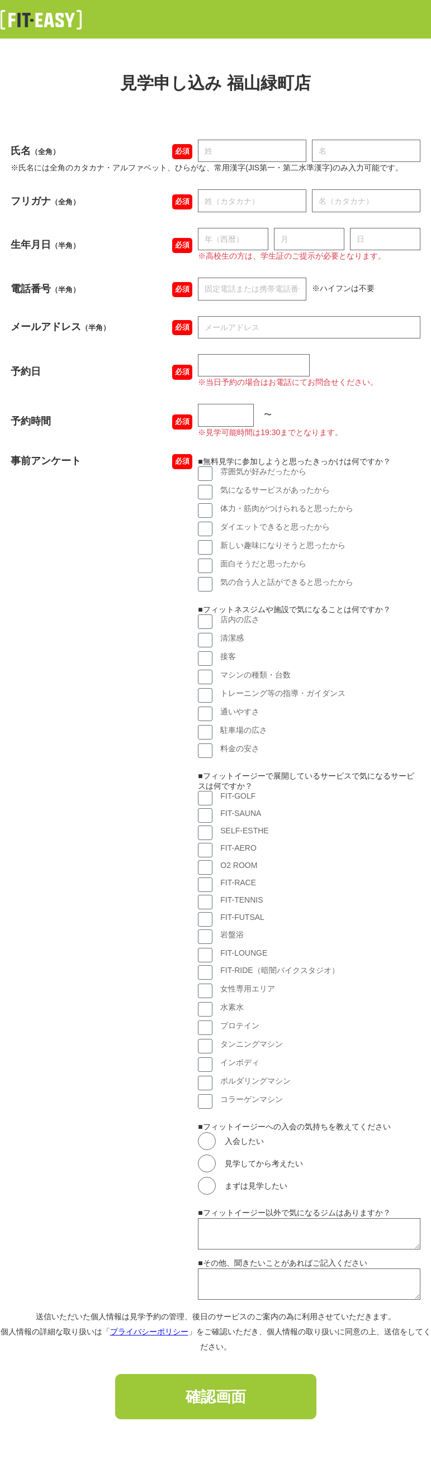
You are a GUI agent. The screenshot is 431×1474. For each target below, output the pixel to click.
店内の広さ (239, 619)
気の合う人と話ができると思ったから (286, 582)
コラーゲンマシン (251, 1099)
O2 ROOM (238, 865)
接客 (228, 656)
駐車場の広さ (243, 730)
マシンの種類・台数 (255, 674)
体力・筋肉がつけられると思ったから (286, 508)
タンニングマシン (251, 1043)
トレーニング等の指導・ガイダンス (282, 693)
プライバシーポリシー (149, 1331)
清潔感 (232, 637)
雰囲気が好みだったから (263, 471)
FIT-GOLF (237, 795)
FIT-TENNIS (241, 899)
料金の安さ (239, 748)
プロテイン (239, 1025)
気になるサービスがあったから (275, 489)
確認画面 (215, 1397)
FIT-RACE (238, 882)
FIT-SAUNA (240, 813)
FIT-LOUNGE (243, 952)
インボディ (239, 1062)
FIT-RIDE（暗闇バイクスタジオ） (279, 970)
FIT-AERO (238, 847)
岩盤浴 (232, 934)
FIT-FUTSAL (242, 917)
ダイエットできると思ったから (275, 526)
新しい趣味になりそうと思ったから (282, 545)
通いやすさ (239, 711)
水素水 (232, 1007)
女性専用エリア (247, 988)
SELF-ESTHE (244, 830)
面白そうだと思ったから (263, 563)
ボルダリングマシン (255, 1080)
